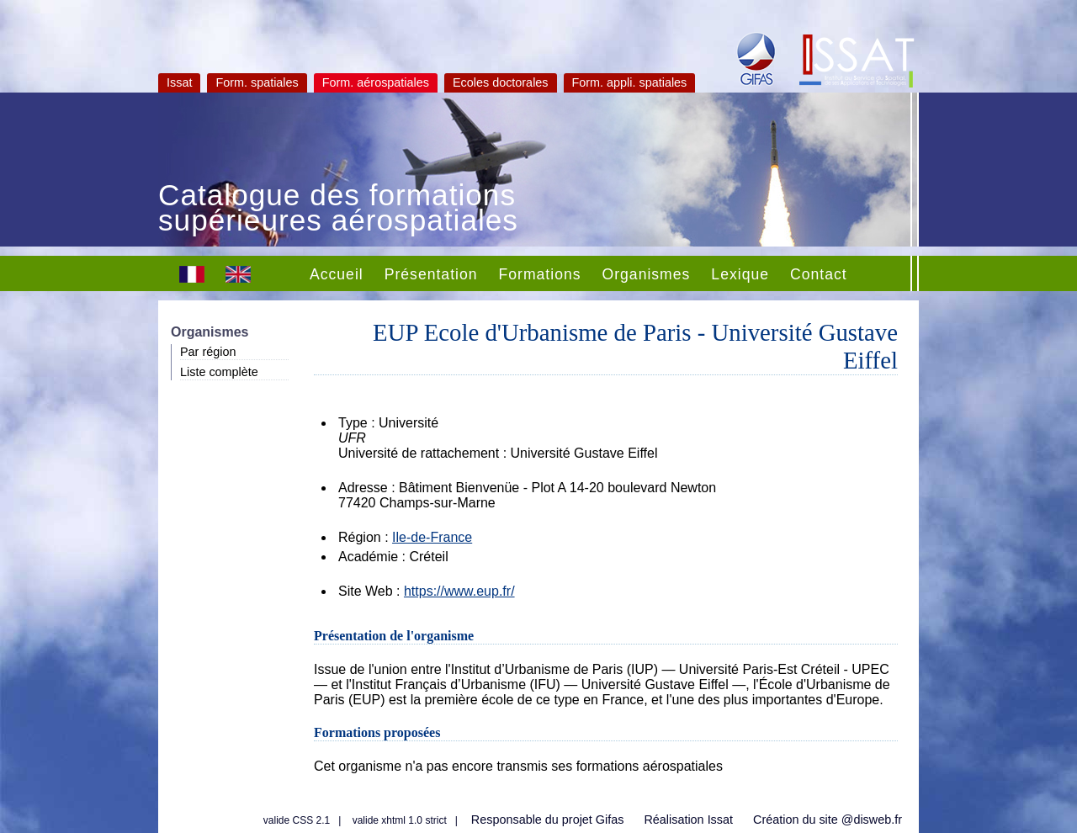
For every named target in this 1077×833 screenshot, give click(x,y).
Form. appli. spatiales (629, 82)
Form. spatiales (256, 82)
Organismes (646, 274)
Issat (179, 82)
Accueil (336, 274)
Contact (818, 274)
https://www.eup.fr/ (459, 591)
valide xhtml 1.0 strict (400, 820)
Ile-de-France (432, 537)
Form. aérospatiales (375, 82)
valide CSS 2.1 (296, 820)
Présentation (431, 274)
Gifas (610, 819)
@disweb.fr (871, 819)
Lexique (740, 274)
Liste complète (219, 372)
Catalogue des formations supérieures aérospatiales (338, 209)
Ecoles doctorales (501, 82)
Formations (540, 274)
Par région (208, 351)
